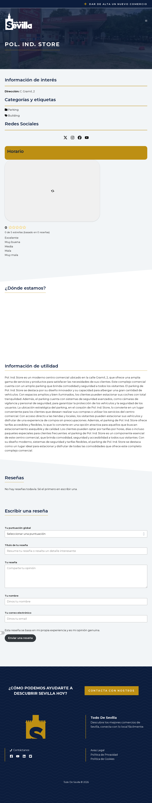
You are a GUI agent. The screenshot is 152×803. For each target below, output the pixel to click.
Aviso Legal (97, 750)
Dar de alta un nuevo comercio (118, 4)
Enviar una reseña (20, 638)
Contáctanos (21, 750)
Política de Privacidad (104, 754)
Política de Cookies (102, 758)
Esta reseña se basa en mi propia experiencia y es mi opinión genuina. (52, 630)
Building (14, 115)
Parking (13, 109)
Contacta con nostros (111, 690)
